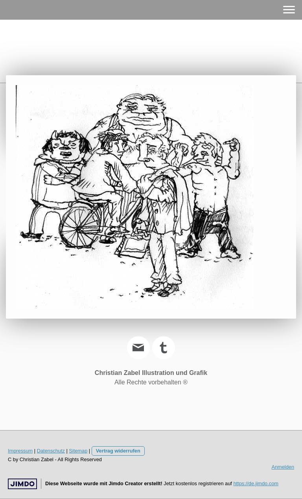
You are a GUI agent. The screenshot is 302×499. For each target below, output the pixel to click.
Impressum (20, 451)
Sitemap (78, 451)
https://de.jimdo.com (255, 483)
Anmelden (282, 467)
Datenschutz (51, 451)
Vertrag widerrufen (118, 451)
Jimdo (22, 484)
